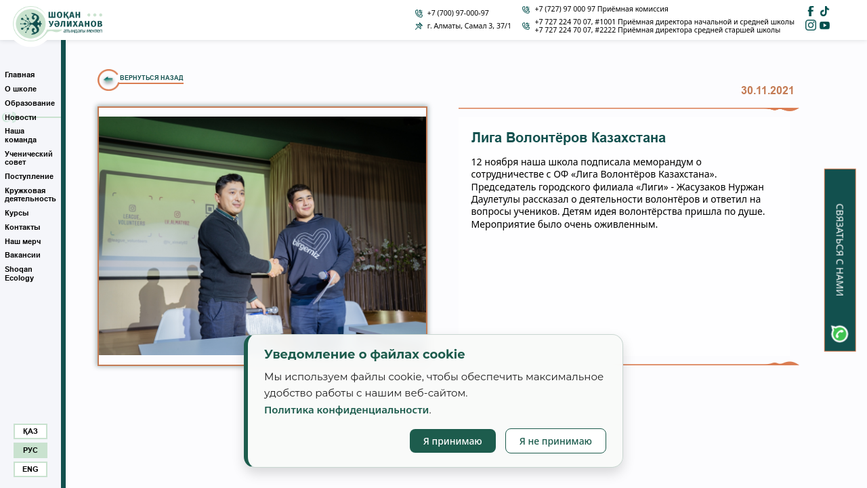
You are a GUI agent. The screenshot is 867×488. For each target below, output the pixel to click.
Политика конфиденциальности (346, 409)
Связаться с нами (840, 249)
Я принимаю (452, 440)
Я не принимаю (556, 440)
